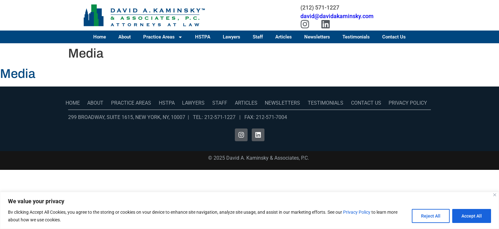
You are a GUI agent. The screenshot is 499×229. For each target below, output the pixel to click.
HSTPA (202, 37)
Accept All (471, 216)
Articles (283, 37)
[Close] (494, 194)
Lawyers (231, 37)
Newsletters (317, 37)
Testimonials (356, 37)
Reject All (430, 216)
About (124, 37)
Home (99, 37)
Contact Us (394, 37)
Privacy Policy (356, 212)
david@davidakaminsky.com (337, 16)
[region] (249, 210)
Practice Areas (163, 37)
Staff (258, 37)
